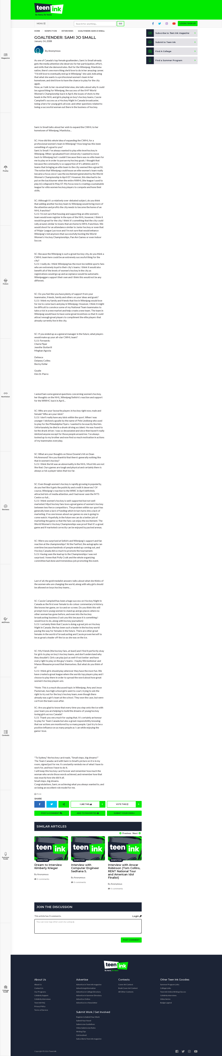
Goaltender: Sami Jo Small (91, 32)
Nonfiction (5, 395)
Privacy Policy (39, 1006)
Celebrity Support (41, 995)
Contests (5, 733)
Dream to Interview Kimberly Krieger (48, 866)
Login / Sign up (188, 24)
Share (38, 799)
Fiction (5, 282)
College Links (165, 987)
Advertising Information (86, 987)
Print (37, 795)
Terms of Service (41, 1009)
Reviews (5, 507)
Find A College (159, 52)
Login (137, 915)
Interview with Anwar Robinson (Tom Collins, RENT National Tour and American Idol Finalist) (124, 871)
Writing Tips (81, 1031)
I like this (92, 805)
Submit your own (124, 814)
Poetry (5, 169)
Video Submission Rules (86, 1027)
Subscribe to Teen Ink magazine (88, 1038)
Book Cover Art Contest (128, 987)
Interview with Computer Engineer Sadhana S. (85, 867)
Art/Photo (5, 620)
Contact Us (38, 987)
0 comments (41, 878)
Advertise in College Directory (88, 991)
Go (120, 24)
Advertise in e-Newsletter (86, 1002)
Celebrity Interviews (42, 998)
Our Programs (40, 991)
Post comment (131, 939)
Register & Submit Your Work (88, 1016)
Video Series (165, 998)
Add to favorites (88, 814)
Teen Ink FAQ (39, 1002)
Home (37, 32)
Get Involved (81, 1034)
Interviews (67, 32)
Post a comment (51, 814)
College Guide (5, 989)
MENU (41, 24)
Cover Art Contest (125, 984)
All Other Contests (125, 991)
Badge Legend (166, 1002)
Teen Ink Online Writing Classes (173, 991)
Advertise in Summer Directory (89, 995)
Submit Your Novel (83, 1020)
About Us (38, 984)
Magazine (5, 56)
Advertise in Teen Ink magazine (88, 984)
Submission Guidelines (85, 1023)
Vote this (128, 805)
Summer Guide (5, 856)
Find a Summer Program (164, 61)
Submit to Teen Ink (161, 43)
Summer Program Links (169, 984)
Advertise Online (83, 998)
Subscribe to (168, 34)
